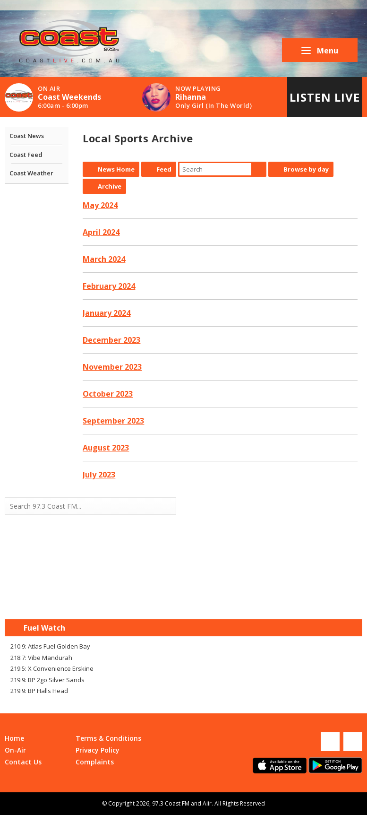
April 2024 (101, 232)
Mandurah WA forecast (273, 600)
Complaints (95, 761)
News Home (116, 169)
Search (258, 169)
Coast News (26, 135)
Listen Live (325, 97)
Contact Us (23, 761)
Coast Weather (31, 173)
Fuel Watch (44, 628)
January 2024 (106, 313)
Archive (109, 186)
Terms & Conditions (108, 738)
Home (14, 738)
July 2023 (99, 474)
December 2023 (111, 340)
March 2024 (104, 259)
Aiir (207, 803)
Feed (163, 169)
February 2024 (109, 286)
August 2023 (106, 447)
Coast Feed (26, 154)
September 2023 (113, 421)
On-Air (15, 750)
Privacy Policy (97, 750)
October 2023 (108, 394)
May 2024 (100, 205)
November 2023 (112, 367)
